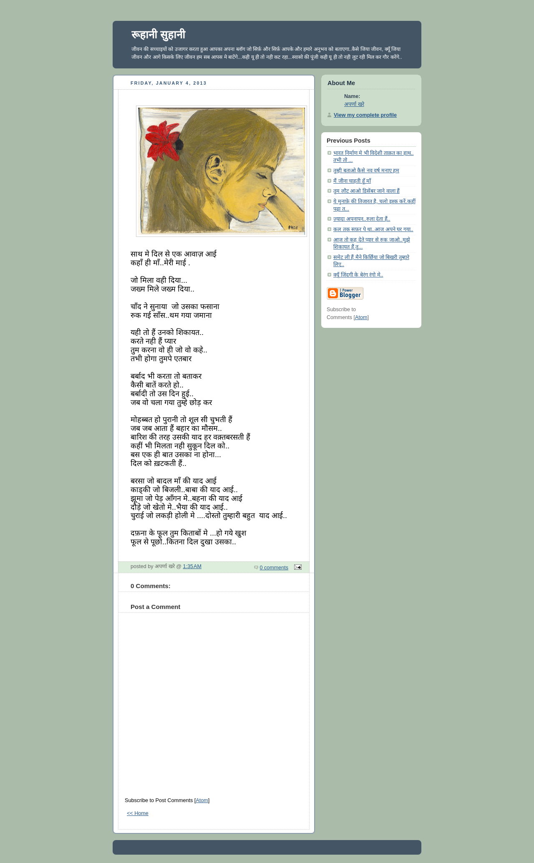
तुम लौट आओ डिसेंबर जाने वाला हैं (366, 191)
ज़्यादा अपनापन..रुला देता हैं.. (361, 219)
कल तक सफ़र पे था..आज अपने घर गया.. (373, 229)
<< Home (138, 813)
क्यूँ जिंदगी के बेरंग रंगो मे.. (358, 275)
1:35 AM (192, 566)
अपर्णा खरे (354, 104)
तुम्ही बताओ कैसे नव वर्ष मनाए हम (366, 171)
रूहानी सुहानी (158, 34)
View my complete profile (365, 115)
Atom (202, 800)
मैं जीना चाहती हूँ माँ (352, 181)
